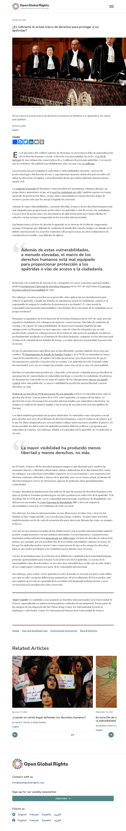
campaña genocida (25, 188)
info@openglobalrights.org (28, 782)
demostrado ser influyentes (60, 538)
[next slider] (15, 734)
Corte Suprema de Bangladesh (55, 502)
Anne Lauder (20, 126)
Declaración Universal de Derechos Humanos (45, 286)
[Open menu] (111, 6)
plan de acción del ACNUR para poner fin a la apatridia (43, 393)
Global (15, 631)
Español (46, 814)
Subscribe (61, 798)
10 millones (88, 163)
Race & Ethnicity (88, 631)
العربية (57, 814)
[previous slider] (111, 734)
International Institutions (63, 631)
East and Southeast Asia (34, 631)
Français (34, 814)
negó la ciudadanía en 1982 (67, 192)
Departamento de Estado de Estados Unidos (47, 354)
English (15, 130)
